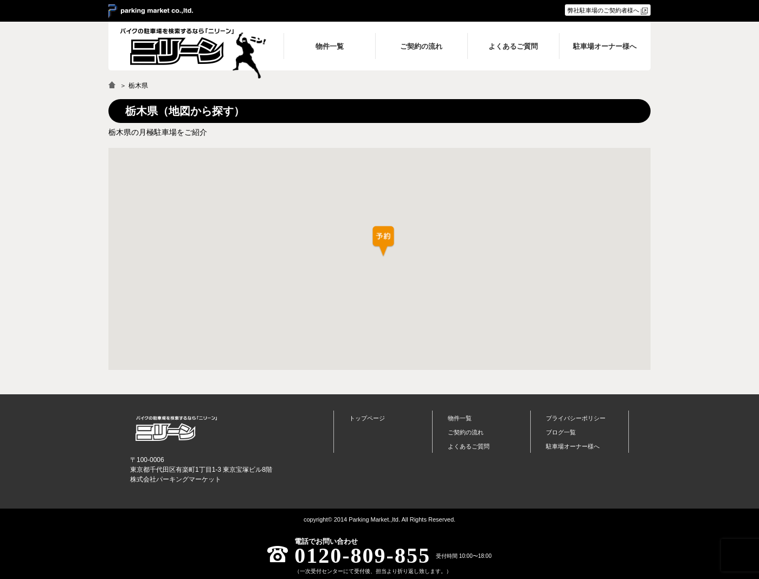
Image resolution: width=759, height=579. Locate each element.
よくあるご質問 (469, 446)
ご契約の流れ (466, 432)
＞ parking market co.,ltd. (150, 11)
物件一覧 (460, 418)
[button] (383, 241)
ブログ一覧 (561, 432)
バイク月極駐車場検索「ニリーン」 (176, 428)
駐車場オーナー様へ (573, 446)
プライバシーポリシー (576, 418)
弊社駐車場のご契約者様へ (603, 10)
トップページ (367, 418)
